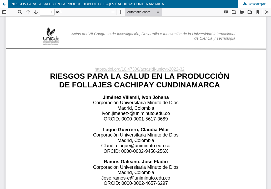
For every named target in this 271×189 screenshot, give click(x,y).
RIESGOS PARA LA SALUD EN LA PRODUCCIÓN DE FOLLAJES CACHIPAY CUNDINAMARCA (87, 3)
